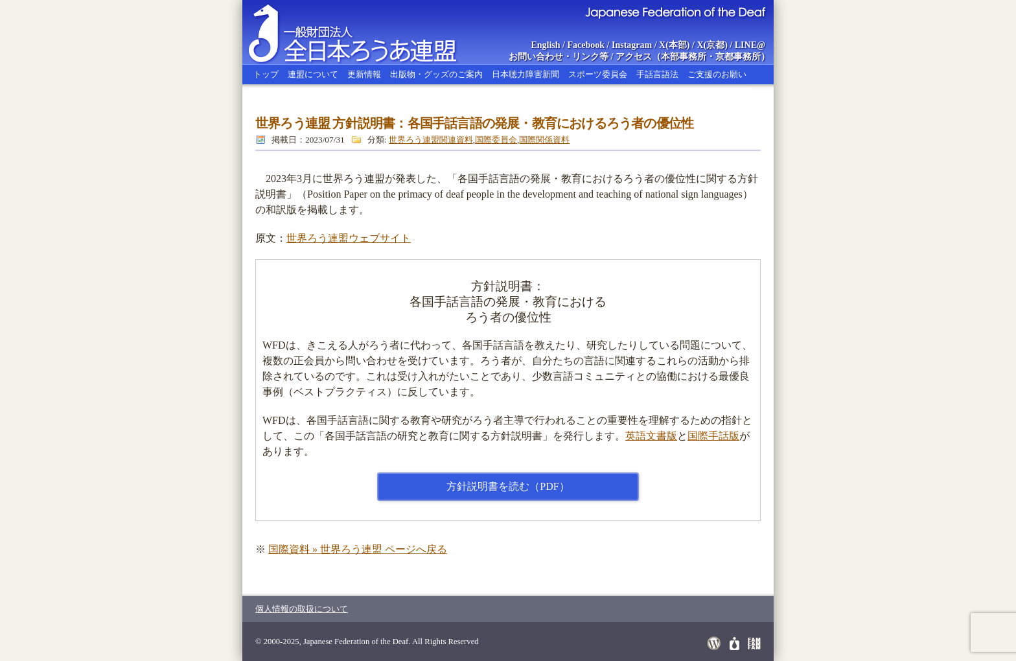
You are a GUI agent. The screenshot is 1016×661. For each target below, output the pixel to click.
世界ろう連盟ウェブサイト (348, 238)
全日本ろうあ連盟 (365, 32)
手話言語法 (657, 74)
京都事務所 (738, 57)
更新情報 (364, 74)
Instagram (632, 45)
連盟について (313, 74)
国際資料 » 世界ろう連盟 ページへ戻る (357, 549)
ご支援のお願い (716, 74)
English (545, 45)
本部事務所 (683, 57)
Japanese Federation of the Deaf (675, 11)
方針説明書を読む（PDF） (507, 486)
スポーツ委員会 (597, 74)
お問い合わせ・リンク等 (558, 57)
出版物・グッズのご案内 (436, 74)
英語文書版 (651, 435)
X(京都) (712, 45)
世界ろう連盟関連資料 (431, 140)
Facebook (586, 45)
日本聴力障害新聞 (525, 74)
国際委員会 (496, 140)
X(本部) (674, 45)
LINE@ (750, 45)
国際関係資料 (544, 140)
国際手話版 (713, 435)
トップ (266, 74)
